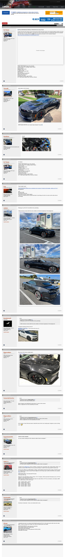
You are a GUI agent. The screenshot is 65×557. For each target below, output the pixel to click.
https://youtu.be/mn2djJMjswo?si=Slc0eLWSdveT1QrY (28, 34)
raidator (6, 208)
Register (34, 6)
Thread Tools (59, 25)
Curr (5, 186)
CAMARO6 (14, 12)
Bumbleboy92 (7, 318)
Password (47, 13)
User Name (48, 12)
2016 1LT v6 (20, 329)
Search (62, 6)
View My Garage (6, 221)
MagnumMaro (7, 352)
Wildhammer (26, 466)
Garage (24, 6)
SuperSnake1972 (8, 436)
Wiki (29, 6)
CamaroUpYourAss (9, 398)
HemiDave (6, 136)
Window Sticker (25, 328)
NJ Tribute (6, 30)
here (19, 471)
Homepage (18, 6)
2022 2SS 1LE (20, 328)
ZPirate (5, 523)
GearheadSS (7, 497)
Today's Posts (55, 6)
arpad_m (6, 461)
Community (41, 6)
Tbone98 (6, 88)
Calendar (48, 6)
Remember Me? (59, 12)
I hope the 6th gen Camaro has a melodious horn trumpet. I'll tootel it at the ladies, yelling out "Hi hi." (38, 188)
